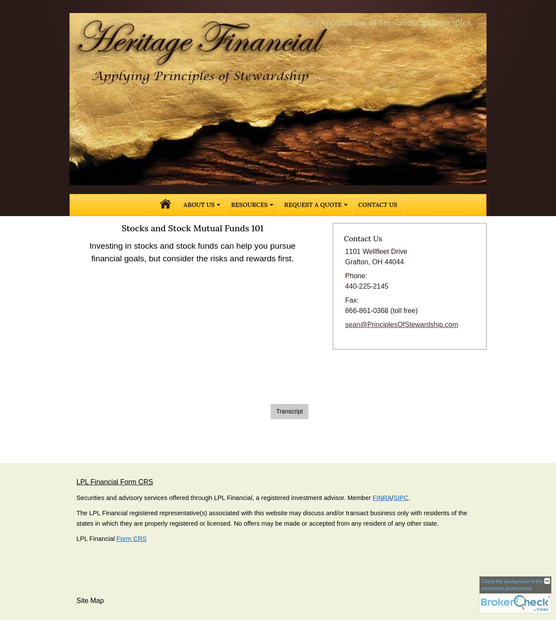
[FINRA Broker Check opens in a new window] (515, 594)
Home (165, 205)
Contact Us (377, 205)
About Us (199, 205)
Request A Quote (312, 205)
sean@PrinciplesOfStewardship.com (401, 324)
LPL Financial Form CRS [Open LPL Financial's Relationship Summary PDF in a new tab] (114, 482)
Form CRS (131, 538)
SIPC (401, 497)
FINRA (382, 497)
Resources (249, 205)
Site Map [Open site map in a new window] (90, 600)
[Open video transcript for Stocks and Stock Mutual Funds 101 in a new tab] (290, 411)
